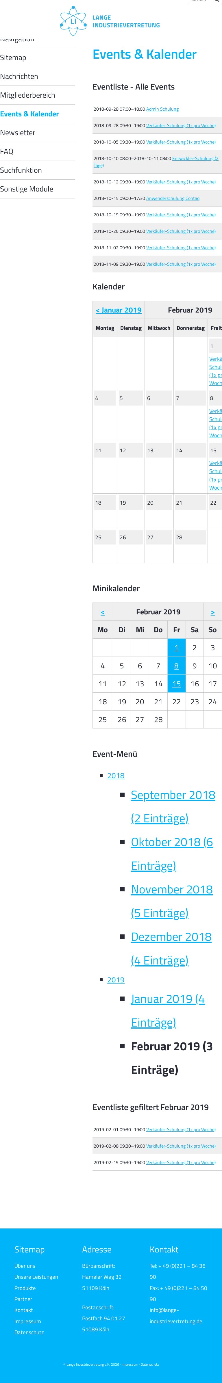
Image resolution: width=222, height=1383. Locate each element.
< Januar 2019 (119, 309)
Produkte (25, 1288)
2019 (116, 979)
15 (176, 683)
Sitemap (13, 57)
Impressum (27, 1321)
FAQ (6, 151)
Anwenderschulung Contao (172, 198)
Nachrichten (19, 76)
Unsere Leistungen (36, 1276)
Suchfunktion (21, 170)
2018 (116, 775)
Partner (23, 1299)
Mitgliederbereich (27, 95)
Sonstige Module (26, 188)
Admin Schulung (162, 108)
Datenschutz (29, 1332)
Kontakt (23, 1310)
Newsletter (17, 132)
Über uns (24, 1265)
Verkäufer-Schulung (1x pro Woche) (181, 125)
